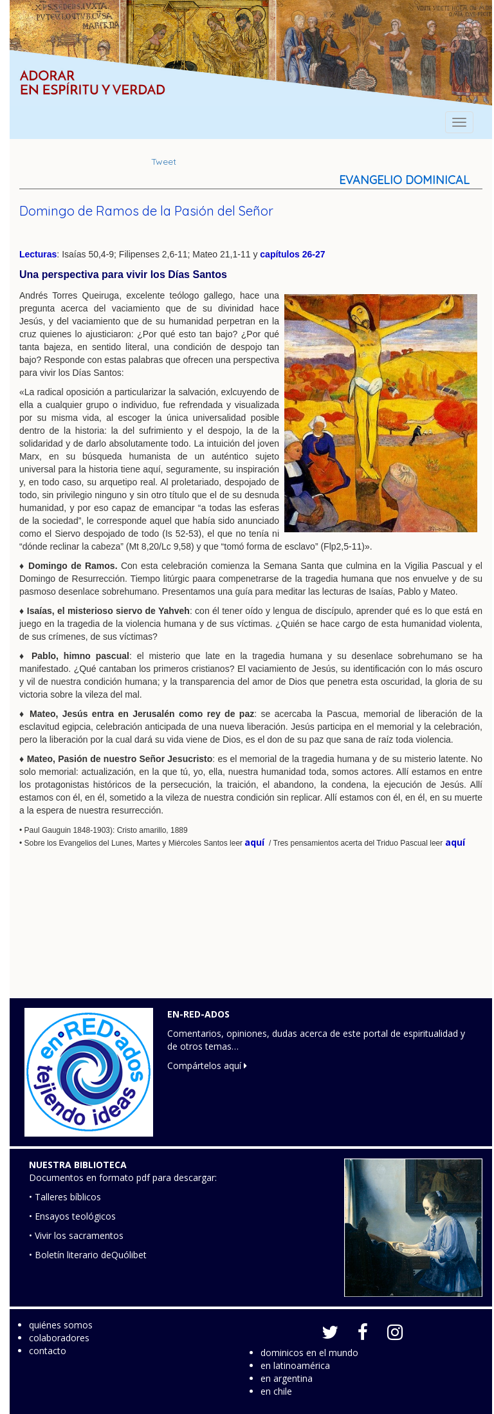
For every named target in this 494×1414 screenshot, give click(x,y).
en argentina (287, 1378)
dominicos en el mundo (309, 1352)
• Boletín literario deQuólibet (88, 1255)
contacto (47, 1350)
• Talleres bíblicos (65, 1197)
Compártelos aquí (207, 1065)
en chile (276, 1391)
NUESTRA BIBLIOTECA (78, 1164)
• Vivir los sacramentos (76, 1235)
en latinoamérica (295, 1365)
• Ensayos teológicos (72, 1216)
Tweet (163, 161)
